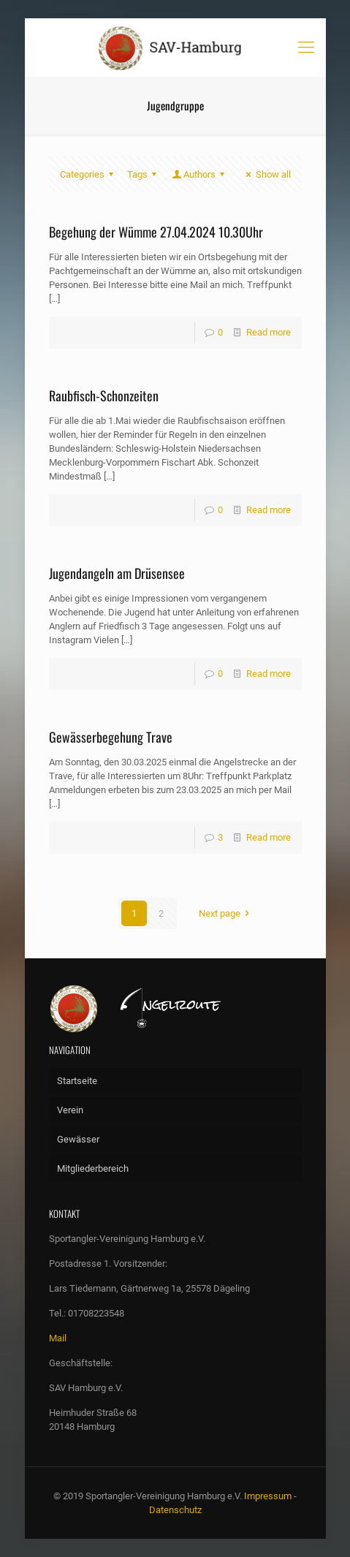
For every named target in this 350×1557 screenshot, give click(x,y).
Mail (57, 1338)
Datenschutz (175, 1509)
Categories (89, 174)
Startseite (77, 1080)
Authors (199, 174)
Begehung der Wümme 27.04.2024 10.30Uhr (156, 231)
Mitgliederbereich (93, 1168)
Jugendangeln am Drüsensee (117, 573)
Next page (226, 913)
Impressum (268, 1495)
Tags (144, 174)
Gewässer (78, 1139)
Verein (70, 1110)
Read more (268, 332)
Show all (266, 174)
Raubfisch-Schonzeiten (104, 395)
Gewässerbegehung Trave (110, 736)
